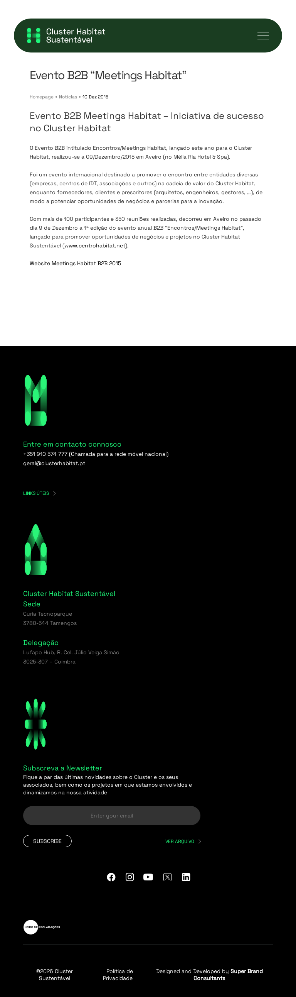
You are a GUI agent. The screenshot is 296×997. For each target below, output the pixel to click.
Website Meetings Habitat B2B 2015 (75, 263)
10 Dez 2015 (95, 97)
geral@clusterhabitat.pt (54, 463)
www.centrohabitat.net (94, 245)
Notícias (68, 97)
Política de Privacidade (118, 975)
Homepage (42, 97)
